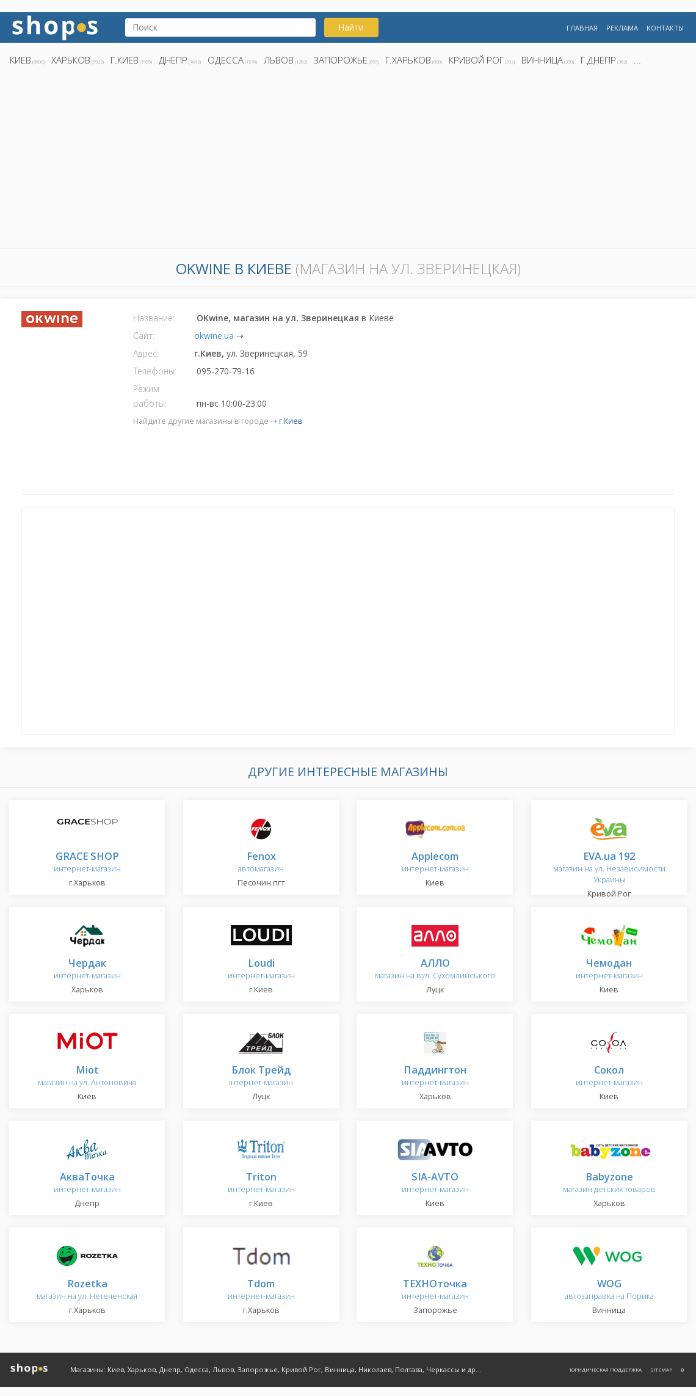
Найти (351, 27)
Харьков (70, 60)
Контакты (665, 27)
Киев (20, 60)
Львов (279, 60)
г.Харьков (408, 60)
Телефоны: (154, 371)
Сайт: (143, 335)
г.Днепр (598, 60)
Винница (542, 60)
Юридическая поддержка (606, 1369)
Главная (582, 27)
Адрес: (146, 353)
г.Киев (125, 60)
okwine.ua (214, 335)
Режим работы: (150, 396)
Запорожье (341, 60)
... (637, 60)
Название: (154, 318)
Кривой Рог (476, 60)
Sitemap (661, 1369)
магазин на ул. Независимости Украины (609, 868)
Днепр (173, 60)
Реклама (622, 27)
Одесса (226, 60)
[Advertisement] (348, 160)
